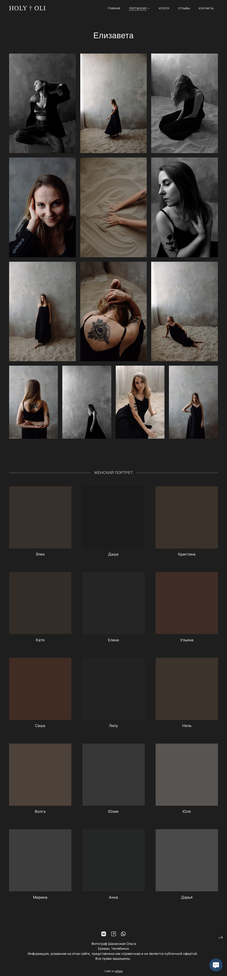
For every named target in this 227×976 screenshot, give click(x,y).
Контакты (206, 8)
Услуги (164, 8)
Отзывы (184, 8)
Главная (114, 8)
